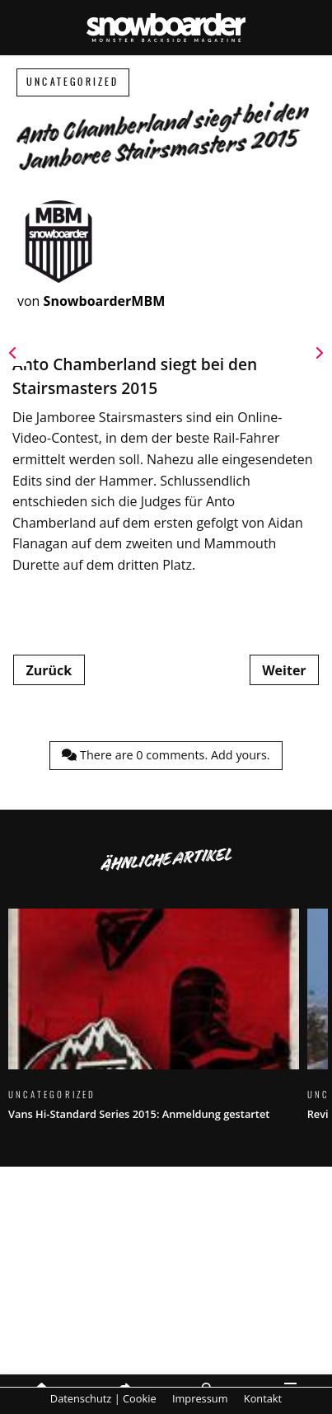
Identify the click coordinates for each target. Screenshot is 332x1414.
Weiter (284, 670)
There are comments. (165, 755)
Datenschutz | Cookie (103, 1398)
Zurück (49, 670)
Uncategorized (72, 82)
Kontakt (263, 1398)
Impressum (200, 1398)
